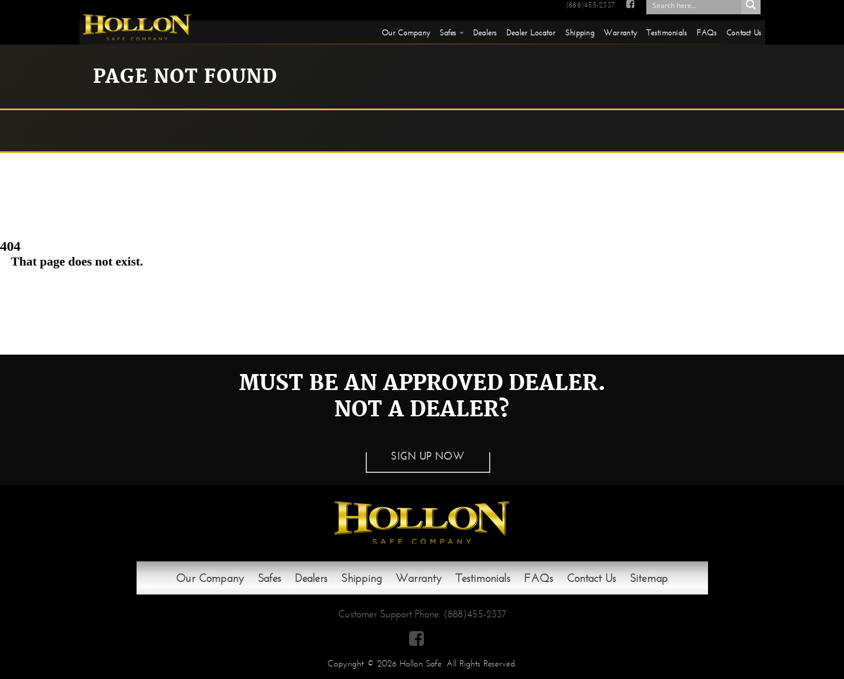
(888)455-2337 (590, 5)
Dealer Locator (531, 32)
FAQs (707, 32)
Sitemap (649, 578)
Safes (447, 32)
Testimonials (666, 32)
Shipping (579, 32)
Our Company (406, 32)
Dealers (485, 32)
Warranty (620, 32)
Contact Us (744, 32)
